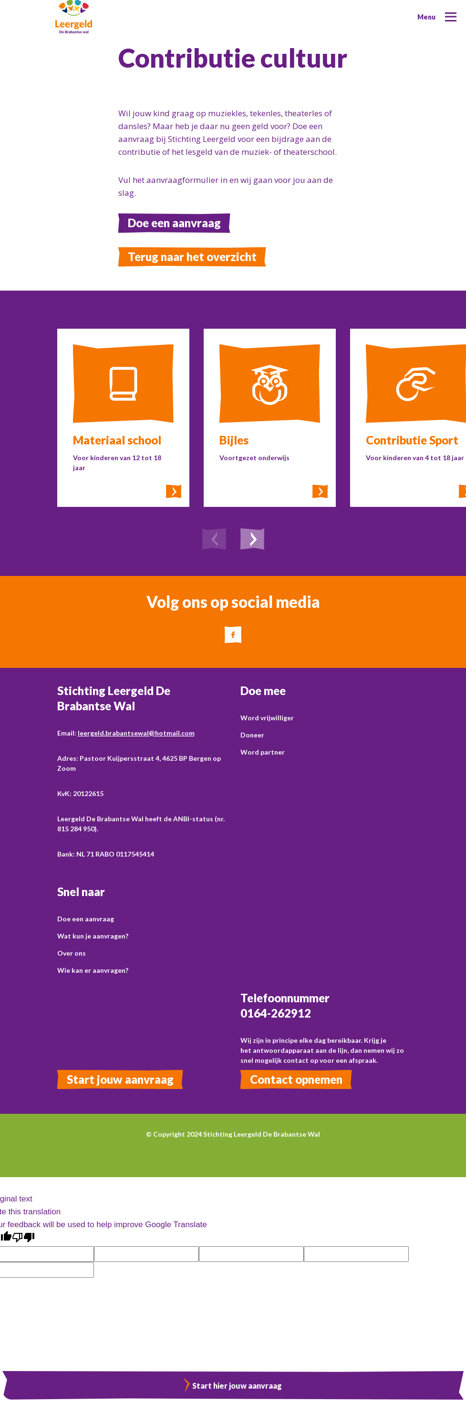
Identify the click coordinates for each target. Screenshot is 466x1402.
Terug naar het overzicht (192, 256)
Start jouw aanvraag (120, 1079)
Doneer (252, 735)
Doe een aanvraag (174, 223)
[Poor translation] (23, 1238)
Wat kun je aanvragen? (92, 936)
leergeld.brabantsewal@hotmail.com (136, 733)
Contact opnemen (296, 1079)
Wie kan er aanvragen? (92, 970)
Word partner (262, 752)
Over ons (71, 953)
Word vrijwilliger (267, 718)
